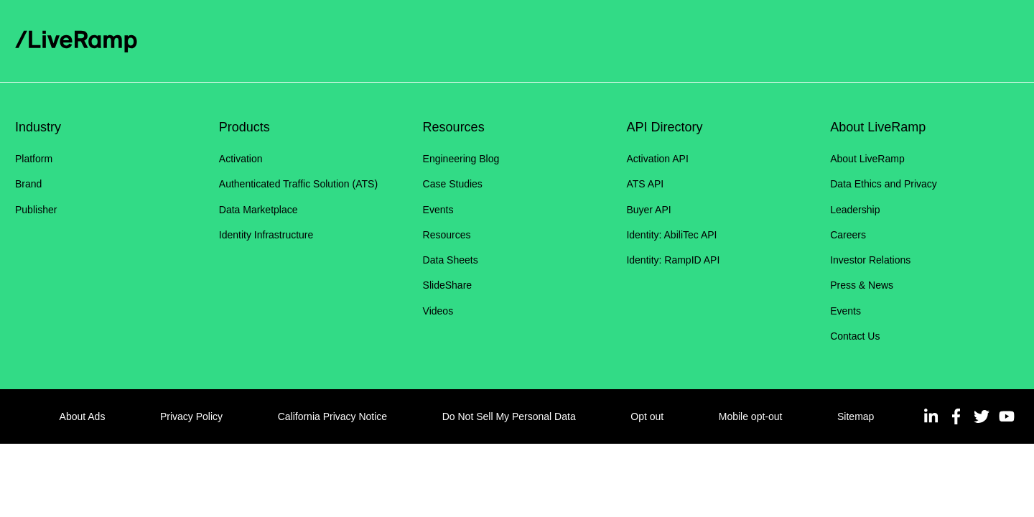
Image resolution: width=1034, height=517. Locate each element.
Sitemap (855, 416)
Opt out (646, 416)
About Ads (83, 416)
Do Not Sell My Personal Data (509, 416)
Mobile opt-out (751, 416)
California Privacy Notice (333, 416)
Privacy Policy (191, 416)
